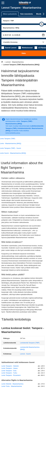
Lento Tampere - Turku (9, 373)
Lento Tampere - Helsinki (10, 366)
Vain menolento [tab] (26, 14)
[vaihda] (41, 24)
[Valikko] (2, 2)
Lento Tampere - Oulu (9, 371)
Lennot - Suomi (25, 354)
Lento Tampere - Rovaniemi (10, 375)
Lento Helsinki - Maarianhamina (12, 384)
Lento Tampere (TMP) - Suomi (10, 148)
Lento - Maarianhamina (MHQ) (10, 143)
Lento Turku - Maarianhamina (11, 386)
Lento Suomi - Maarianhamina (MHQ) (13, 153)
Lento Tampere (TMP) (7, 138)
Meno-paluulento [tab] (10, 14)
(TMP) (30, 343)
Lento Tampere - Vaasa (9, 368)
